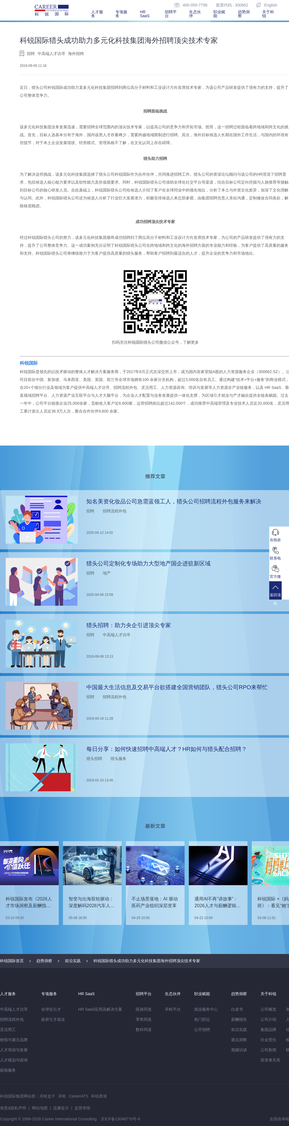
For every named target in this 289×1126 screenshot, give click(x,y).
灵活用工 (8, 1029)
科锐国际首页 (12, 960)
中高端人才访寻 (14, 1009)
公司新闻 (268, 1050)
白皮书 (237, 1009)
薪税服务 (8, 1070)
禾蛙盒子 (47, 1096)
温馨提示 (61, 1108)
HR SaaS (145, 14)
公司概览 (268, 1009)
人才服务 (97, 14)
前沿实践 (73, 960)
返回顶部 (279, 596)
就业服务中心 (206, 1009)
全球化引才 (51, 1009)
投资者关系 (270, 1060)
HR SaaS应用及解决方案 (100, 1009)
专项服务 (121, 14)
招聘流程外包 (12, 1019)
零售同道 (144, 1019)
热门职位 (202, 1019)
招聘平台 (171, 14)
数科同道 (144, 1029)
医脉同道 (144, 1009)
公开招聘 (202, 1029)
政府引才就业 (53, 1019)
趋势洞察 (244, 14)
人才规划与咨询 (14, 1060)
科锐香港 (99, 1096)
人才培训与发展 (14, 1050)
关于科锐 (268, 14)
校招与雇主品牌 (14, 1039)
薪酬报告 (239, 1019)
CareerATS (78, 1096)
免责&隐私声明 (13, 1108)
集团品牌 (268, 1029)
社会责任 (268, 1039)
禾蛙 (62, 1096)
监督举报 (82, 1108)
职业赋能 (219, 14)
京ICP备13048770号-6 (120, 1119)
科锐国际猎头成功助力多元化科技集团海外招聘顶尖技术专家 (146, 960)
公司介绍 (268, 1019)
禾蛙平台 (173, 1009)
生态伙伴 (195, 14)
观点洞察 (239, 1039)
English (267, 5)
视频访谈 (239, 1050)
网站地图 (40, 1108)
